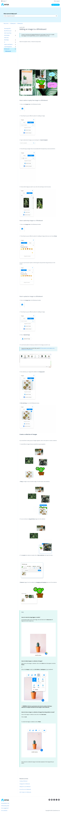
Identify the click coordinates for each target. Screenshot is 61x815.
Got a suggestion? (5, 808)
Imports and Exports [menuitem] (8, 44)
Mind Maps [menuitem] (6, 39)
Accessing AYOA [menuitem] (7, 28)
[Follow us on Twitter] (56, 800)
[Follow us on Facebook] (52, 800)
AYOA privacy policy (5, 805)
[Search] (56, 16)
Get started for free (5, 803)
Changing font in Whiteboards (25, 783)
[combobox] (29, 16)
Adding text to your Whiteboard (25, 786)
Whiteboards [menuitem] (6, 49)
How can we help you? (10, 13)
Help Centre (6, 23)
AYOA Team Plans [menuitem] (7, 33)
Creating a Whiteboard (23, 781)
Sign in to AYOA (55, 4)
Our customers (4, 810)
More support (57, 1)
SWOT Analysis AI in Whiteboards (25, 792)
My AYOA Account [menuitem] (7, 30)
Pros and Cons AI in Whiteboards (25, 789)
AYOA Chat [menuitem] (6, 37)
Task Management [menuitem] (8, 46)
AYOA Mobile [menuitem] (6, 35)
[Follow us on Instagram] (54, 800)
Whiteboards (13, 23)
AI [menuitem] (4, 42)
